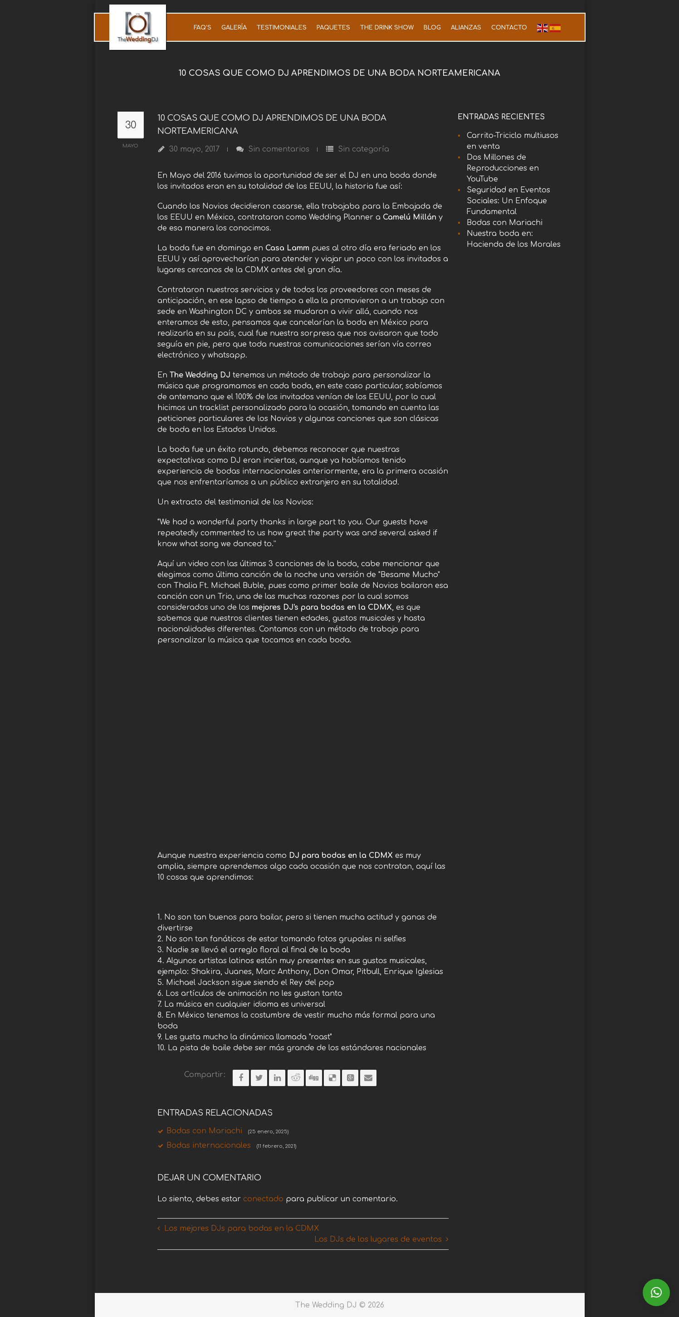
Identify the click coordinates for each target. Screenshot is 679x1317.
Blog (432, 27)
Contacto (509, 27)
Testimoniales (282, 27)
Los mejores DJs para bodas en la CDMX (241, 1228)
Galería (234, 27)
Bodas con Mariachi (227, 1131)
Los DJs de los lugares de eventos (378, 1239)
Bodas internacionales (231, 1145)
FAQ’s (202, 27)
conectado (263, 1199)
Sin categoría (363, 149)
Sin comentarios (278, 149)
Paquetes (333, 27)
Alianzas (466, 27)
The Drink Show (387, 27)
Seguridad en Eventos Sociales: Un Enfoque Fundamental (508, 201)
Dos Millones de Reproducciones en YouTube (503, 168)
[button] (656, 1292)
